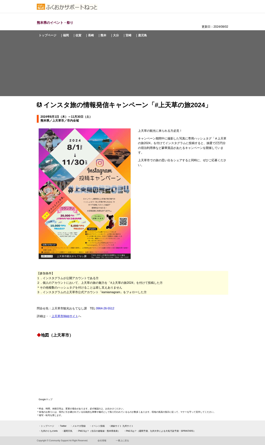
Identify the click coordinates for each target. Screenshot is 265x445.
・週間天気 (66, 431)
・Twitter (62, 426)
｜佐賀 (77, 35)
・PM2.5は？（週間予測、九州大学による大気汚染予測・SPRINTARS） (159, 431)
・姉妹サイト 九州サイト (120, 426)
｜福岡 (64, 35)
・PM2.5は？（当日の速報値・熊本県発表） (98, 431)
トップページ (47, 35)
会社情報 (102, 440)
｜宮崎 (127, 35)
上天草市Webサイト (65, 316)
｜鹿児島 (141, 35)
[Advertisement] (132, 68)
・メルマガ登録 (78, 426)
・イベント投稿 (97, 426)
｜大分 (114, 35)
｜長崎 (89, 35)
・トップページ (46, 426)
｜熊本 (102, 35)
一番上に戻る (122, 440)
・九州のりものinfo (48, 431)
